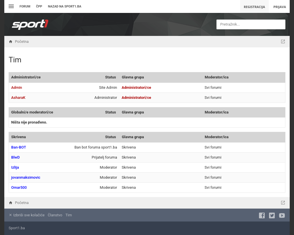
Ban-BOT (18, 147)
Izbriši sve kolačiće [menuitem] (27, 215)
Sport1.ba (17, 228)
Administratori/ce (25, 77)
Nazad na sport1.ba (64, 6)
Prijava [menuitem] (279, 7)
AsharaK (18, 97)
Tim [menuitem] (68, 215)
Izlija (15, 167)
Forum (25, 6)
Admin (16, 87)
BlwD (15, 157)
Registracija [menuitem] (254, 7)
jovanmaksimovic (25, 177)
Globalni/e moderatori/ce (32, 112)
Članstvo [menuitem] (55, 215)
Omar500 (19, 187)
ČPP (39, 6)
